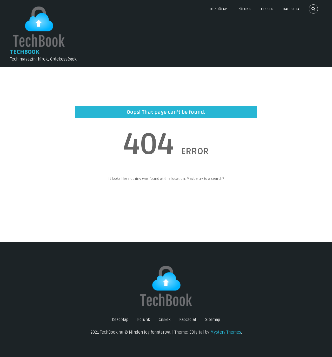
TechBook (24, 52)
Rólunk (244, 9)
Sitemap (212, 319)
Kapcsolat (292, 9)
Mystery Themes (225, 332)
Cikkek (267, 9)
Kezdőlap (218, 9)
